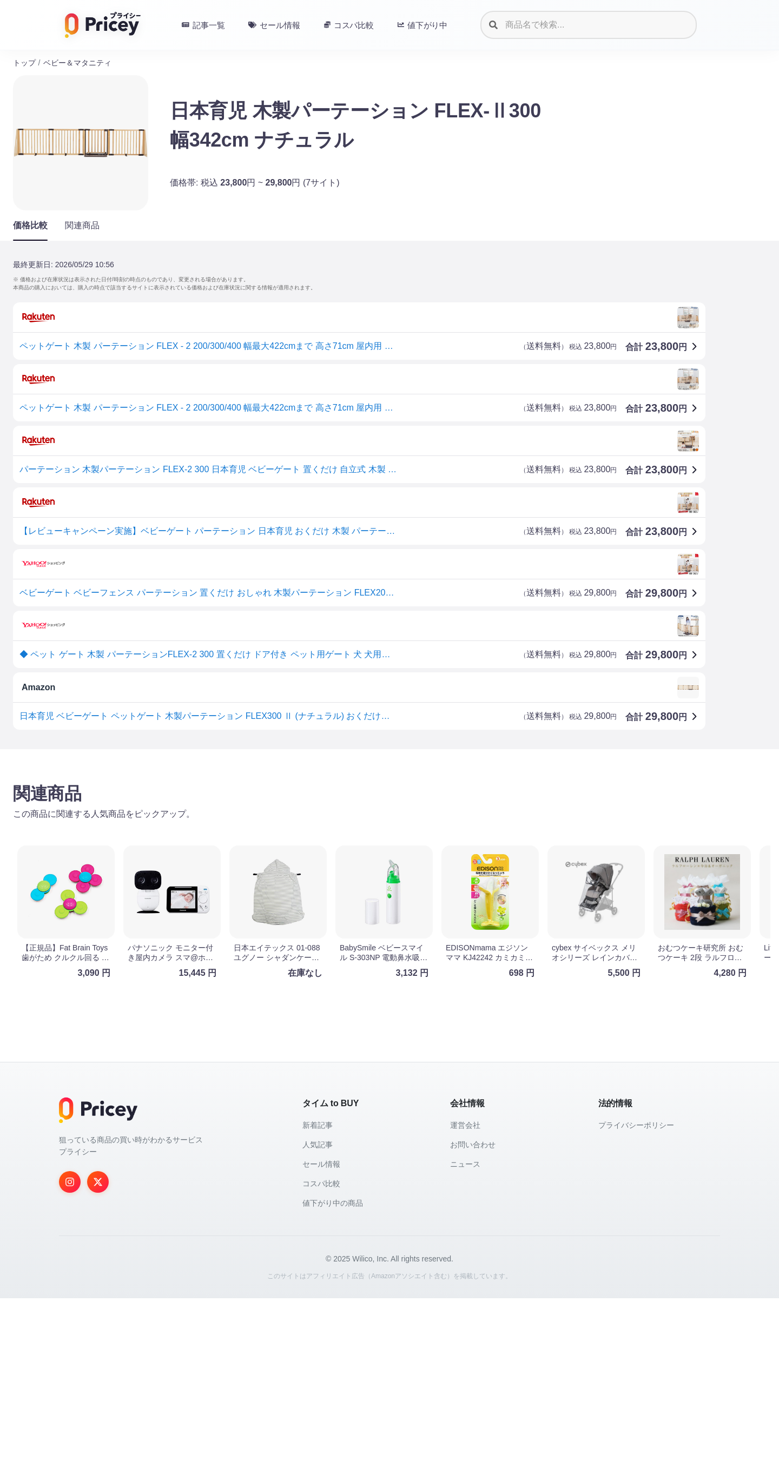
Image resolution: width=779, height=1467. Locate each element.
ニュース (465, 1333)
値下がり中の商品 (332, 1371)
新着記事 (317, 1294)
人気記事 (317, 1313)
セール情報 (321, 1333)
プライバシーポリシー (636, 1294)
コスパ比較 (321, 1352)
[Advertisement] (337, 842)
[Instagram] (70, 1351)
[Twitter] (98, 1351)
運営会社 (465, 1294)
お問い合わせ (473, 1313)
